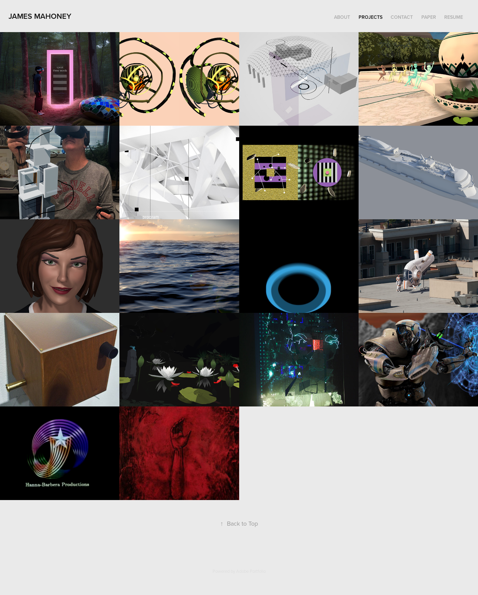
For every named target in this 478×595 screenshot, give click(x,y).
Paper (428, 17)
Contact (402, 17)
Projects (370, 17)
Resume (453, 17)
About (342, 17)
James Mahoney (40, 16)
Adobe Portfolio (251, 571)
